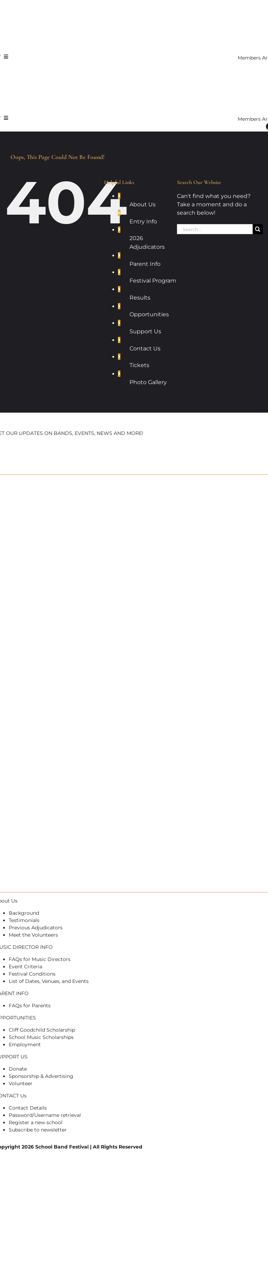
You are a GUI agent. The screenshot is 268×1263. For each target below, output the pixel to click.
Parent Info (145, 264)
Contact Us (145, 348)
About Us (142, 204)
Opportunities (149, 314)
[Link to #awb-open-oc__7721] (6, 56)
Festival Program (152, 280)
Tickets (139, 365)
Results (139, 297)
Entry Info (143, 221)
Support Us (145, 331)
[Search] (258, 229)
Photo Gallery (148, 382)
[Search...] (215, 229)
